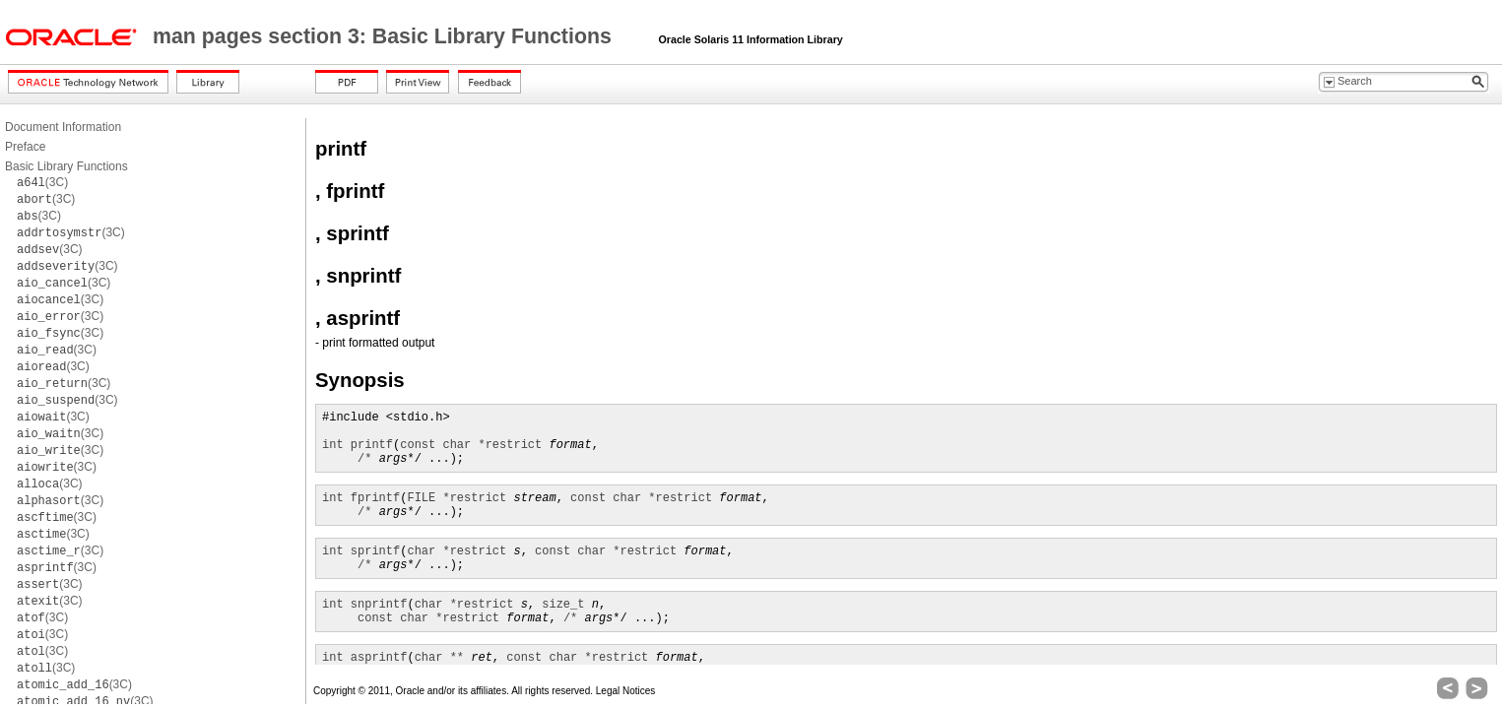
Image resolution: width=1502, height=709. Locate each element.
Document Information (63, 127)
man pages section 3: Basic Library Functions (385, 36)
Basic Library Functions (66, 166)
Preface (25, 147)
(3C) (42, 182)
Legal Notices (626, 690)
